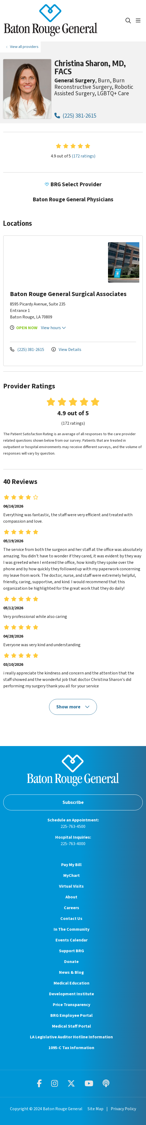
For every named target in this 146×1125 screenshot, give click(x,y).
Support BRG (71, 951)
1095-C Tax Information (71, 1048)
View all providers (24, 47)
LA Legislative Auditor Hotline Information (71, 1037)
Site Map (95, 1109)
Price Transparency (71, 1005)
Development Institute (71, 994)
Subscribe (73, 802)
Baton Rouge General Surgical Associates (68, 294)
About (71, 897)
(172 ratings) (83, 156)
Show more (73, 707)
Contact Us (71, 919)
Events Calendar (71, 940)
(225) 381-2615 (75, 116)
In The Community (71, 929)
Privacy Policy (123, 1109)
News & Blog (71, 972)
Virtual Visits (71, 886)
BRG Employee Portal (71, 1015)
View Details (66, 350)
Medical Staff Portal (71, 1026)
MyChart (71, 875)
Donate (71, 962)
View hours (53, 328)
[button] (139, 20)
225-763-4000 (73, 844)
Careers (71, 908)
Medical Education (71, 983)
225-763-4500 (73, 826)
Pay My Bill (71, 865)
